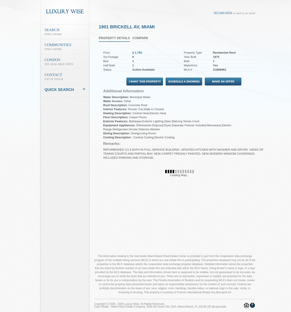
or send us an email (244, 13)
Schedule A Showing (183, 82)
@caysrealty (217, 306)
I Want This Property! (144, 82)
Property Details (114, 38)
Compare (140, 38)
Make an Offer (223, 82)
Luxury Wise (131, 304)
